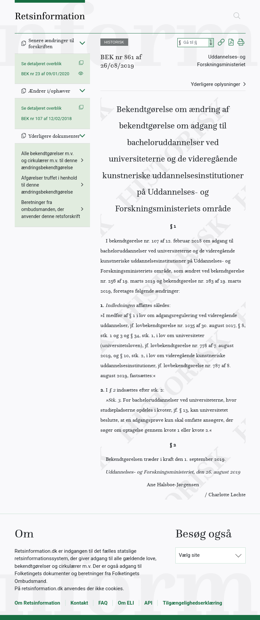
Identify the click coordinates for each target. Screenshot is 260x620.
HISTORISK (114, 42)
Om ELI (126, 603)
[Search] (210, 42)
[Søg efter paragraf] (195, 42)
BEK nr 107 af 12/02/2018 (46, 118)
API (148, 603)
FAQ (102, 603)
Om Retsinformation (37, 603)
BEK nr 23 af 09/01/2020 (45, 73)
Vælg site (189, 555)
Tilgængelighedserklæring (192, 603)
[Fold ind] (82, 42)
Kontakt (79, 603)
